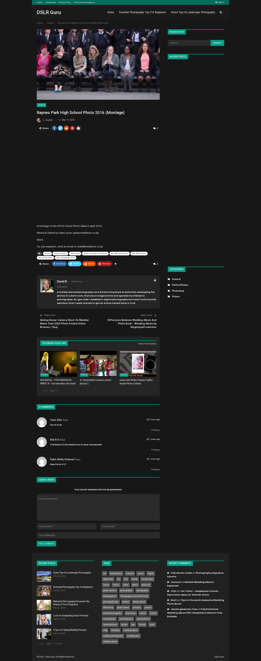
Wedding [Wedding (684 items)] (115, 629)
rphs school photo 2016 (65, 257)
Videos (41, 105)
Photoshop (178, 290)
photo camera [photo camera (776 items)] (109, 590)
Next (53, 390)
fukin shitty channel (62, 458)
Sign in (219, 2)
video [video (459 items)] (152, 624)
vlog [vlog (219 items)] (105, 629)
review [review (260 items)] (143, 612)
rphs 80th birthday (139, 253)
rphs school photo (45, 257)
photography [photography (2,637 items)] (142, 590)
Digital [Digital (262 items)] (151, 572)
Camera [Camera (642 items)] (130, 572)
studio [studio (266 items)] (124, 624)
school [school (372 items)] (153, 612)
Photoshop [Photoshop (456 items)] (108, 607)
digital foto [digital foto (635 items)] (108, 578)
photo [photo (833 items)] (135, 584)
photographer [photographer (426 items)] (126, 590)
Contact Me (50, 2)
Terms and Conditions (84, 2)
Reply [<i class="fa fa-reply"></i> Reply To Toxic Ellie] (155, 429)
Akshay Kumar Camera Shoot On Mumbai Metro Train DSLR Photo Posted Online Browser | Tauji (64, 323)
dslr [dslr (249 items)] (126, 578)
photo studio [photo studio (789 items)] (123, 607)
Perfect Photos (180, 285)
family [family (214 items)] (135, 578)
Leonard (176, 581)
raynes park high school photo (95, 253)
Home (40, 2)
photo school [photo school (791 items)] (139, 601)
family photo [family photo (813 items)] (147, 578)
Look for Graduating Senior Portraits (70, 614)
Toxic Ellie (56, 419)
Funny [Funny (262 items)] (106, 584)
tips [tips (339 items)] (133, 624)
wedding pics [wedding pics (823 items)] (133, 635)
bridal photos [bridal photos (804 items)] (116, 572)
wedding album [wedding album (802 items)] (131, 629)
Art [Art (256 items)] (104, 572)
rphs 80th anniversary (119, 253)
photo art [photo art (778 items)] (146, 584)
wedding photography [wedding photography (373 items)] (113, 635)
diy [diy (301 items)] (118, 578)
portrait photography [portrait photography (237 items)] (112, 612)
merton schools (60, 253)
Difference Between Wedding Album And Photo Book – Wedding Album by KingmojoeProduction (132, 323)
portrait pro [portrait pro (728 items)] (131, 612)
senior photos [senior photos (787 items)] (143, 618)
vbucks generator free (184, 608)
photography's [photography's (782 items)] (109, 595)
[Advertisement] (196, 161)
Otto (173, 590)
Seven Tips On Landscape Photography (193, 12)
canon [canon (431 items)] (141, 572)
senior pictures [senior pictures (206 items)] (110, 624)
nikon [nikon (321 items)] (125, 584)
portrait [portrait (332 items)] (148, 607)
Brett (174, 599)
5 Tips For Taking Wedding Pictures (70, 629)
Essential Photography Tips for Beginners (142, 12)
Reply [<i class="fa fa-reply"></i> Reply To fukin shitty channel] (155, 468)
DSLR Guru (49, 12)
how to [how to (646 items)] (116, 584)
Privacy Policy (64, 2)
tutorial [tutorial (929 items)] (142, 624)
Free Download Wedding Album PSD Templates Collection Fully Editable (194, 612)
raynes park (75, 253)
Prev (44, 390)
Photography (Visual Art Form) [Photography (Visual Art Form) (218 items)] (134, 595)
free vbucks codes (181, 572)
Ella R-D (54, 438)
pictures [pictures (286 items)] (137, 607)
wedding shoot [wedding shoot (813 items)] (110, 641)
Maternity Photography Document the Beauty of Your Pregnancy (71, 602)
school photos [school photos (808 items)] (126, 618)
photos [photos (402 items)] (126, 601)
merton (47, 253)
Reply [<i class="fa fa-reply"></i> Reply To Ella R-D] (155, 449)
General (176, 279)
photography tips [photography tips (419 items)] (110, 601)
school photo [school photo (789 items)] (109, 618)
